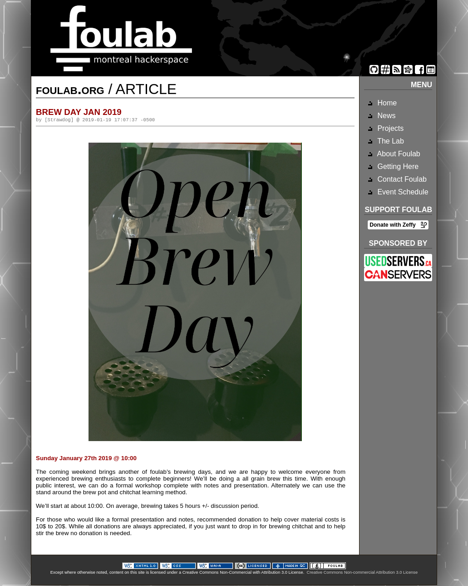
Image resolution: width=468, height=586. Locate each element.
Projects (389, 128)
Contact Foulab (401, 179)
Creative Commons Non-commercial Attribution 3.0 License (362, 573)
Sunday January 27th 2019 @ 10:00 (86, 459)
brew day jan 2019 (79, 112)
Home (386, 103)
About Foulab (397, 154)
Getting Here (397, 166)
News (385, 115)
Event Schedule (402, 192)
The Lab (389, 141)
